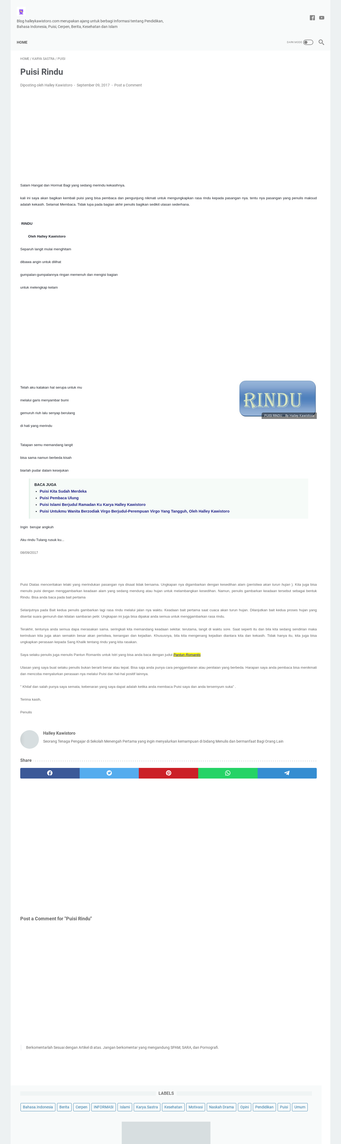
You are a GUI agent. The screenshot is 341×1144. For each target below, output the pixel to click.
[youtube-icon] (318, 13)
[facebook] (40, 812)
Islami (274, 77)
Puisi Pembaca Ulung (59, 499)
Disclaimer (130, 1125)
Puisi (287, 96)
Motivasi (275, 87)
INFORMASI (253, 77)
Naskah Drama (300, 87)
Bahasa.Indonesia (258, 67)
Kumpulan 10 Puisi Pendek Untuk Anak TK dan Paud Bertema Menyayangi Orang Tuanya (277, 353)
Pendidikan (267, 96)
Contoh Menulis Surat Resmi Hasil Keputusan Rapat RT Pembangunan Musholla (279, 206)
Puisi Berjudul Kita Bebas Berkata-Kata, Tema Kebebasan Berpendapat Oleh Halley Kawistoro (280, 475)
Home (25, 33)
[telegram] (201, 812)
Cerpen (302, 67)
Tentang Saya (155, 1125)
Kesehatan (252, 87)
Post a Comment (128, 80)
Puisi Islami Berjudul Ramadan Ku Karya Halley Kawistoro (92, 506)
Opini (247, 96)
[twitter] (80, 812)
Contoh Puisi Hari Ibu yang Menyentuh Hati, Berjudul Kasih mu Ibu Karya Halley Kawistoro (278, 436)
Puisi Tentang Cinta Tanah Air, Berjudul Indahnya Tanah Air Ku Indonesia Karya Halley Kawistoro (277, 277)
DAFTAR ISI (210, 1125)
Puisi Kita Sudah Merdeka (63, 492)
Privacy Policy (183, 1125)
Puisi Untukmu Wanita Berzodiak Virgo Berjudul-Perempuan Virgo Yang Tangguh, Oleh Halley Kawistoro (119, 514)
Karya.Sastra (297, 77)
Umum (303, 96)
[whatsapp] (161, 812)
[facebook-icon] (308, 13)
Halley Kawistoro (183, 1136)
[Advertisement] (121, 127)
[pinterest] (121, 812)
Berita (285, 67)
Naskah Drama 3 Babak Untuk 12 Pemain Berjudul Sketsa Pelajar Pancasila (276, 168)
